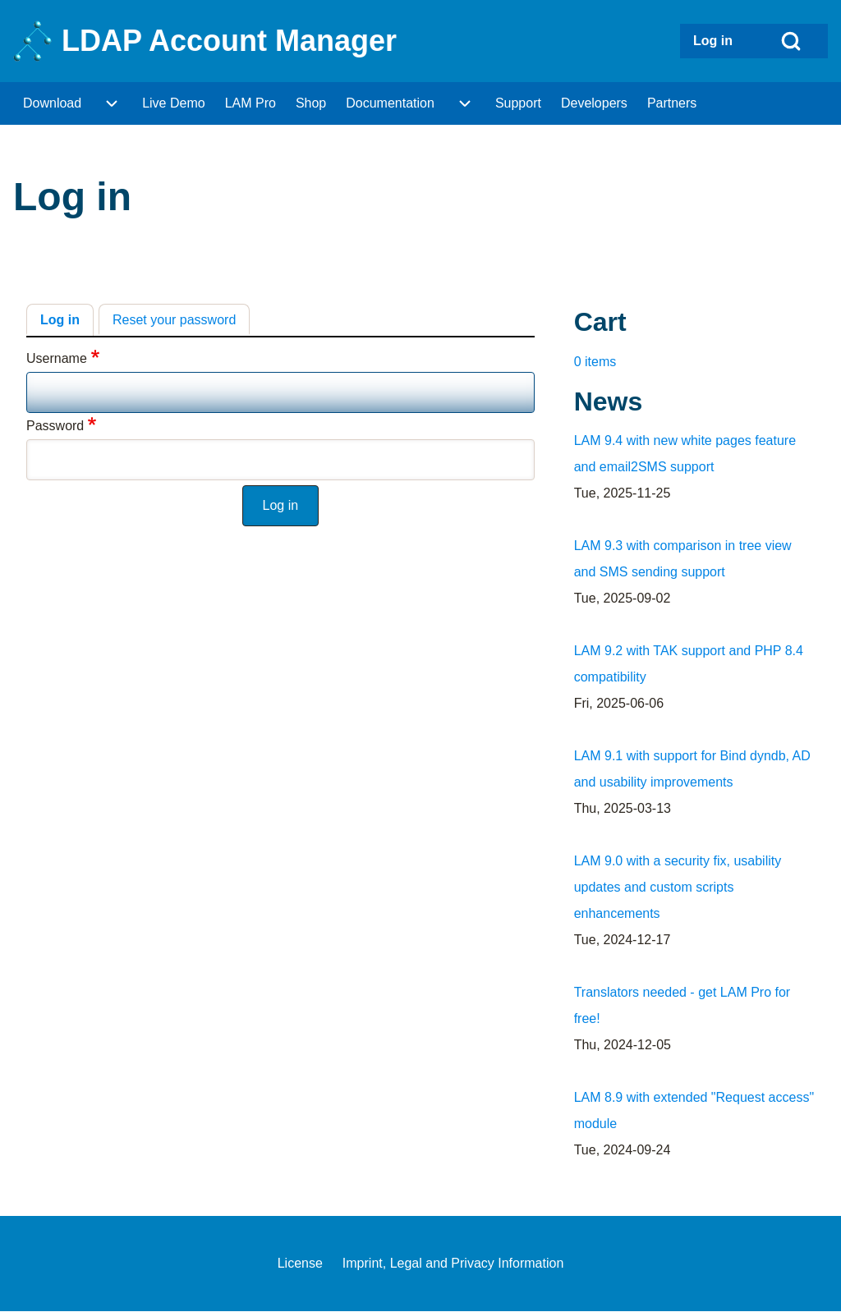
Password (55, 426)
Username (56, 358)
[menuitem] (717, 41)
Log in (60, 320)
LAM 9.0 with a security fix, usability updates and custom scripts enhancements (678, 887)
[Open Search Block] (791, 41)
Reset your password (174, 320)
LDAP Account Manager (229, 40)
